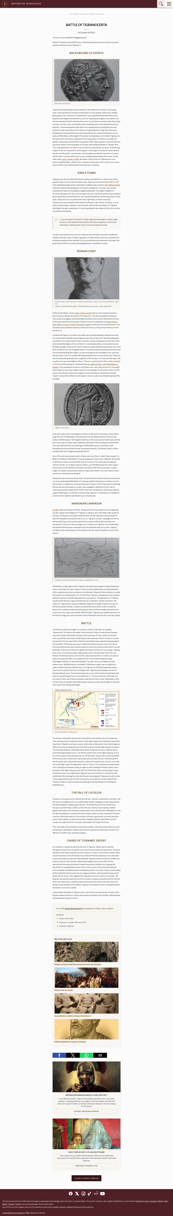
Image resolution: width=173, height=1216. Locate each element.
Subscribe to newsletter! (86, 1166)
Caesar (87, 324)
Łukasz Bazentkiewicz (73, 908)
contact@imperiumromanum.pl (13, 1213)
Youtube (11, 1204)
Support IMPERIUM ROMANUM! (86, 1111)
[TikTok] (89, 1194)
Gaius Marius (112, 322)
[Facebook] (70, 1194)
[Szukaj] (161, 4)
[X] (77, 1194)
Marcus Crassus (63, 324)
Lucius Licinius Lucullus (70, 159)
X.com (146, 1201)
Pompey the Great (77, 324)
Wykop (160, 1201)
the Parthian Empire (112, 185)
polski (83, 37)
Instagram (153, 1201)
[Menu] (169, 4)
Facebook (140, 1201)
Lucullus (56, 510)
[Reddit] (96, 1194)
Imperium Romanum (21, 4)
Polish (77, 37)
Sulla (54, 324)
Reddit (4, 1204)
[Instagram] (83, 1194)
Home (71, 14)
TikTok (17, 1204)
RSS (27, 1213)
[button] (59, 1055)
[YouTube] (102, 1194)
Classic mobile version (86, 1178)
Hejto (166, 1201)
